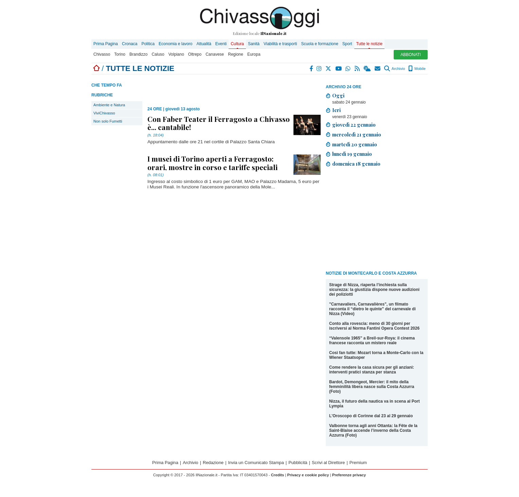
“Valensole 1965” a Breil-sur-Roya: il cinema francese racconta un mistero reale (372, 340)
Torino (119, 54)
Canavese (214, 54)
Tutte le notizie (369, 43)
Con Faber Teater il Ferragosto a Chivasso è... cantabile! (218, 123)
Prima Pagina (105, 43)
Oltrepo (194, 54)
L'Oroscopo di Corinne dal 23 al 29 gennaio (371, 415)
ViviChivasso (104, 113)
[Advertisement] (377, 220)
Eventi (221, 43)
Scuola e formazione (319, 43)
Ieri (336, 110)
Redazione (213, 462)
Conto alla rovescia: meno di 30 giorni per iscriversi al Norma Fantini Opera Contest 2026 (374, 326)
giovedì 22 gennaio (354, 124)
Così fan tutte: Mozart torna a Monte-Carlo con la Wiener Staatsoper (376, 355)
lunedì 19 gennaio (352, 153)
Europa (254, 54)
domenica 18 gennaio (356, 163)
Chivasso (101, 54)
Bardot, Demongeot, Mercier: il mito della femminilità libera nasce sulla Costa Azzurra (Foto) (371, 387)
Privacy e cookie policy (308, 475)
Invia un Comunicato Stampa (256, 462)
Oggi (338, 95)
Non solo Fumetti (107, 121)
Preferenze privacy (349, 475)
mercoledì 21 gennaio (356, 134)
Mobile (417, 69)
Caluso (157, 54)
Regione (235, 54)
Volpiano (176, 54)
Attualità (203, 43)
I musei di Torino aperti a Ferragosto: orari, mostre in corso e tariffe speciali (212, 162)
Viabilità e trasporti (280, 43)
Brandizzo (138, 54)
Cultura (237, 43)
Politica (148, 43)
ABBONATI (410, 54)
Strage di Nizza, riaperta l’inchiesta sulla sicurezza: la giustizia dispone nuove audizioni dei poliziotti (374, 289)
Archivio (394, 69)
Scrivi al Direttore (328, 462)
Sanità (254, 43)
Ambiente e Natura (109, 105)
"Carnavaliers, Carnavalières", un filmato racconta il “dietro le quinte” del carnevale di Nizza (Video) (372, 309)
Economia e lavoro (175, 43)
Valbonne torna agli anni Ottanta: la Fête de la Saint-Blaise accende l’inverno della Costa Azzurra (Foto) (373, 430)
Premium (358, 462)
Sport (347, 43)
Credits (277, 475)
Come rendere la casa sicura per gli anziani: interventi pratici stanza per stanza (371, 369)
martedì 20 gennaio (354, 144)
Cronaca (129, 43)
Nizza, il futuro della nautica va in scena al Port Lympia (374, 403)
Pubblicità (297, 462)
